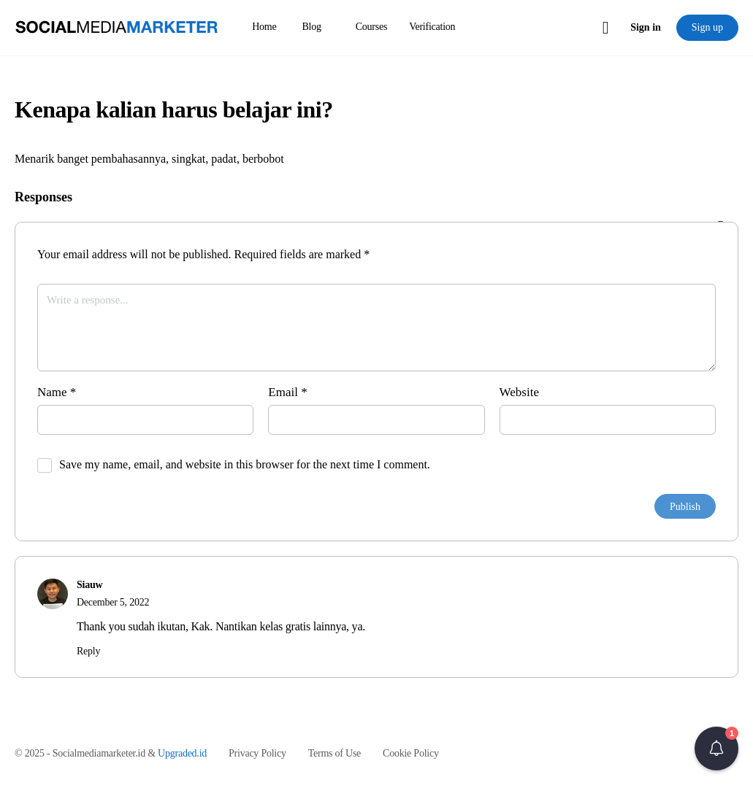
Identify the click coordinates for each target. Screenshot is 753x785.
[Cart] (606, 27)
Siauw (89, 584)
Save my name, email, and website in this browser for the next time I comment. (244, 464)
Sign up (707, 27)
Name (56, 392)
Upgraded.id (182, 753)
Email (287, 392)
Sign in (645, 27)
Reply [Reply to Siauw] (88, 651)
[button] (716, 748)
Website (519, 392)
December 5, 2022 (113, 602)
